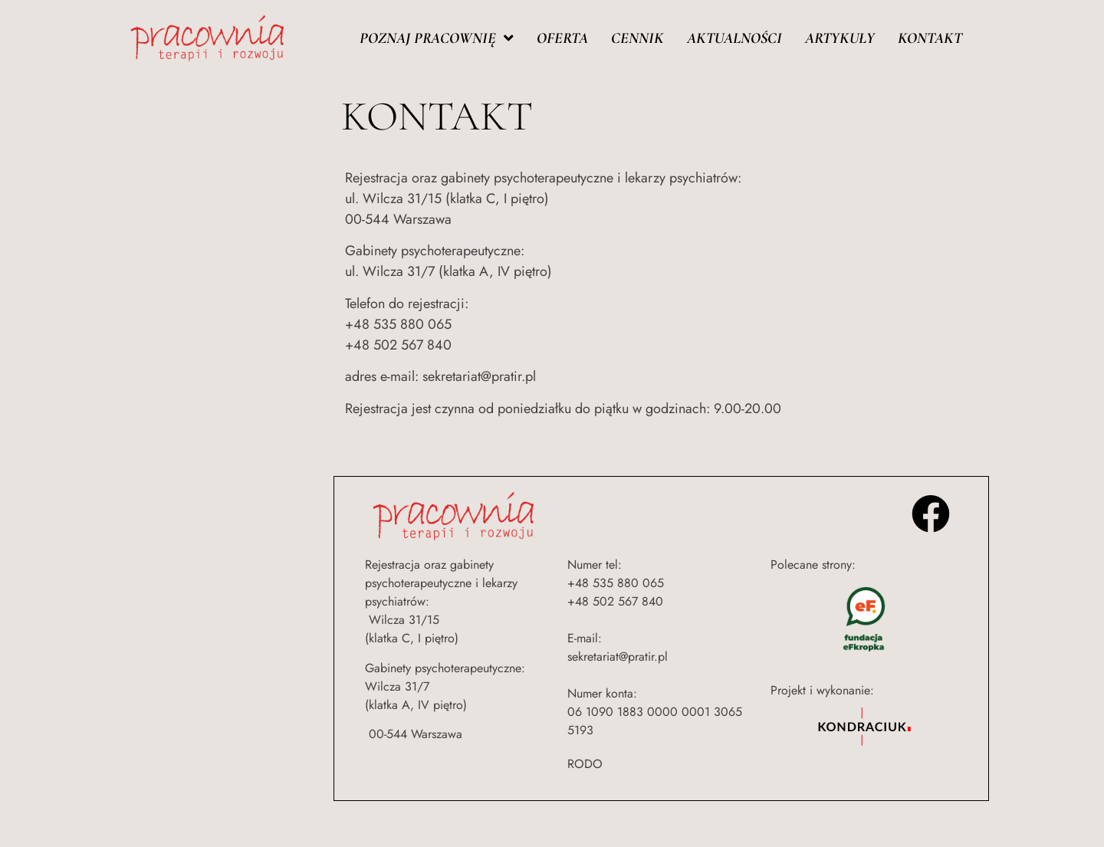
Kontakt (930, 38)
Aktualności (734, 38)
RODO (585, 764)
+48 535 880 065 (615, 583)
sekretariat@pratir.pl (617, 656)
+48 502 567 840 (615, 601)
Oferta (562, 38)
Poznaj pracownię (437, 38)
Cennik (637, 38)
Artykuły (840, 38)
